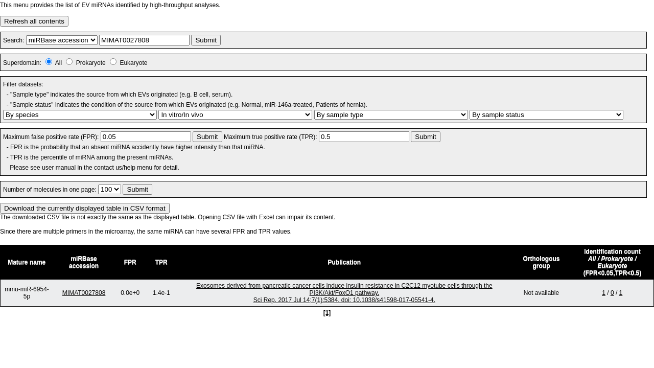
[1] (327, 312)
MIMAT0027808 (84, 292)
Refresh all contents (34, 21)
